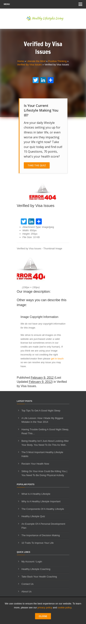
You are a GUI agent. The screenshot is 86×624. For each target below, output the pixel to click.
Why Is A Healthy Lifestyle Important (41, 501)
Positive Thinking (57, 61)
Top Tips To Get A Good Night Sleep (41, 410)
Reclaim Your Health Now (35, 463)
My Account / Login (32, 561)
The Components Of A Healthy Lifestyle (43, 509)
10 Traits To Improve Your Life (38, 542)
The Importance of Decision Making (41, 535)
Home (20, 61)
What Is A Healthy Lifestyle (36, 493)
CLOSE (43, 616)
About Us (26, 591)
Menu (43, 4)
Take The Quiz (37, 165)
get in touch (57, 358)
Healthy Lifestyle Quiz (33, 516)
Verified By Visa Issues (29, 64)
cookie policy (64, 607)
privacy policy (44, 607)
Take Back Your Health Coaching (39, 576)
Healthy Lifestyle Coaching (36, 569)
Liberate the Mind (36, 61)
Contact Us (28, 584)
